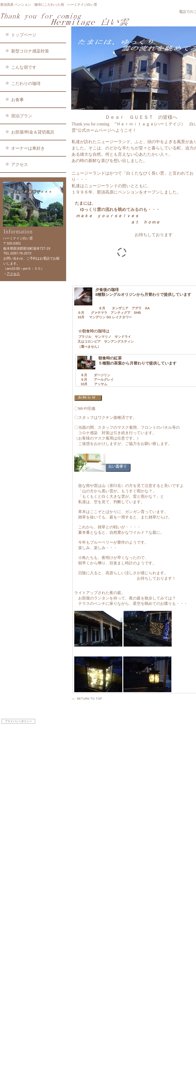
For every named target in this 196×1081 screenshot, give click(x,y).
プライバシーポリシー (18, 721)
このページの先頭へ (87, 698)
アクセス (13, 273)
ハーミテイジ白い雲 (72, 19)
